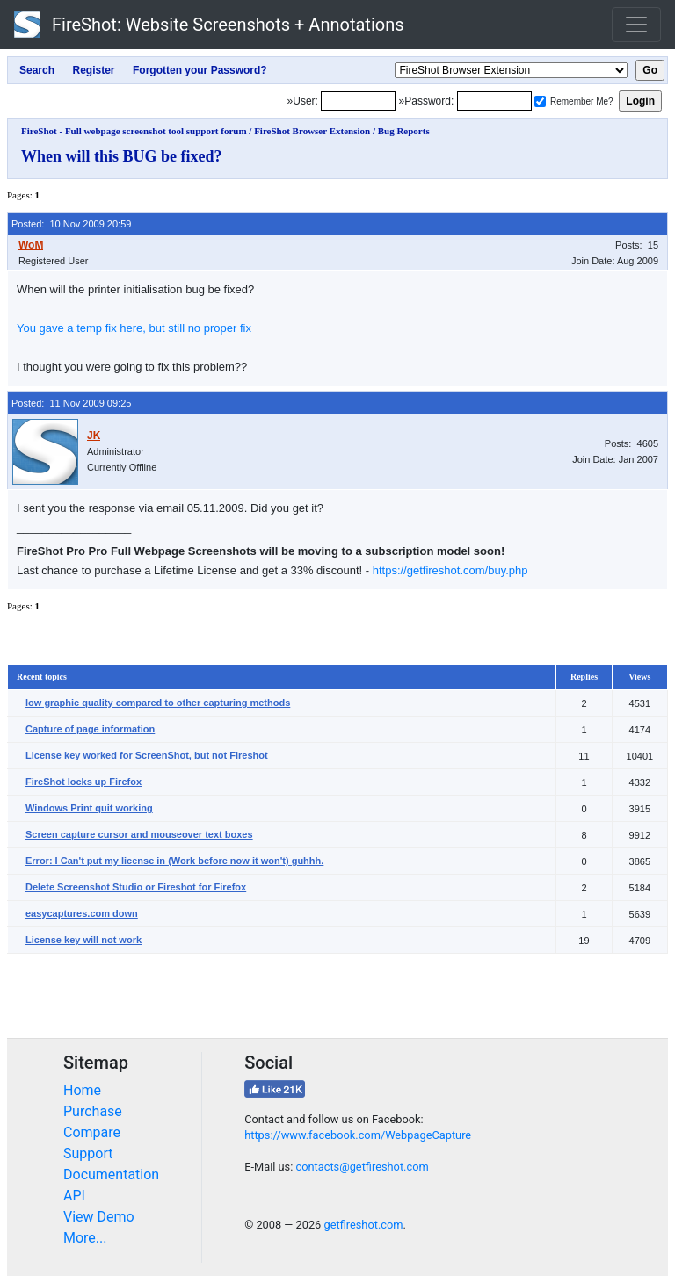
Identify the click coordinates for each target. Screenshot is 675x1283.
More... (85, 1237)
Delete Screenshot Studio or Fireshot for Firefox (135, 887)
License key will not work (83, 939)
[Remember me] (540, 101)
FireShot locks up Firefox (83, 781)
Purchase (92, 1111)
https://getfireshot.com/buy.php (450, 570)
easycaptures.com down (81, 913)
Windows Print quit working (89, 808)
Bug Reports (404, 131)
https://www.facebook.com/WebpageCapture (357, 1135)
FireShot (209, 24)
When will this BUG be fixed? (121, 156)
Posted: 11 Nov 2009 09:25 (71, 403)
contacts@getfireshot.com (361, 1166)
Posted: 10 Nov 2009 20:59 (71, 224)
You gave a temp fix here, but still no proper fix (134, 328)
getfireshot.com (363, 1224)
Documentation (111, 1174)
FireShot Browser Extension (312, 131)
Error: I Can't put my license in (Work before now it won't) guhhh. (174, 860)
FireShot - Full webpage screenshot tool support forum (134, 131)
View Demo (98, 1216)
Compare (91, 1132)
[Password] (494, 101)
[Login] (358, 101)
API (74, 1195)
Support (87, 1153)
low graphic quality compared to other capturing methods (157, 702)
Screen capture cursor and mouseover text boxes (139, 834)
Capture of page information (90, 729)
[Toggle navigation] (636, 24)
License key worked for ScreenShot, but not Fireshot (146, 755)
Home (82, 1090)
